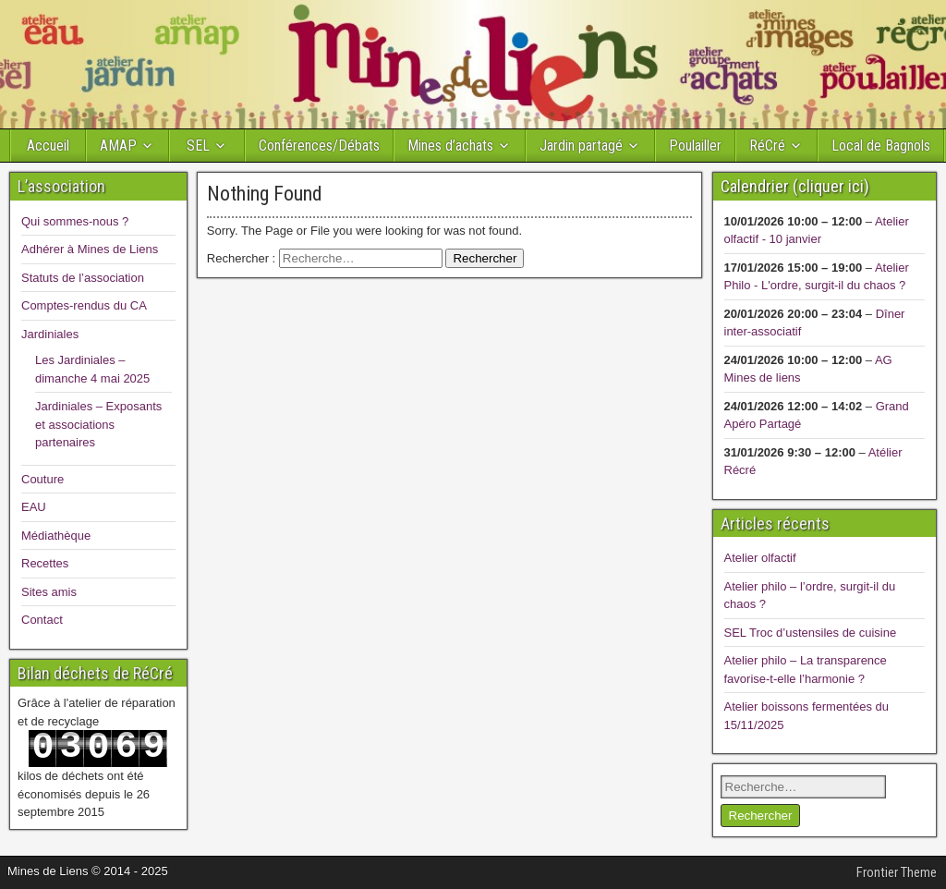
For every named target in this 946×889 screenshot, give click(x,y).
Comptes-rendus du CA (84, 305)
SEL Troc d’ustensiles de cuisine (810, 632)
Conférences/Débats (319, 145)
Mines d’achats (450, 145)
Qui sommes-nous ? (74, 221)
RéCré (767, 145)
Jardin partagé (581, 145)
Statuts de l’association (82, 278)
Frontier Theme (896, 872)
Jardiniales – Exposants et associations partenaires (98, 424)
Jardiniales (50, 334)
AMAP (118, 145)
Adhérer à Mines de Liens (89, 249)
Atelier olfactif (760, 558)
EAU (33, 507)
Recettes (44, 563)
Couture (42, 479)
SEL (198, 145)
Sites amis (49, 592)
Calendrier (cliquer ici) (795, 186)
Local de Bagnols (880, 145)
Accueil (48, 145)
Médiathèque (56, 535)
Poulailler (695, 145)
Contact (42, 620)
